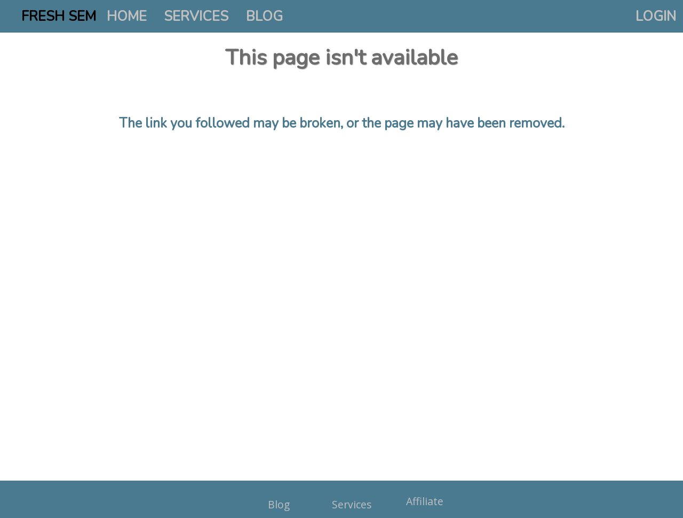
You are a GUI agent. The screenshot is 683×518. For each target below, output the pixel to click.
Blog (279, 504)
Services (351, 504)
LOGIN (656, 16)
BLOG (264, 16)
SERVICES (196, 16)
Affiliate (424, 501)
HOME (127, 16)
